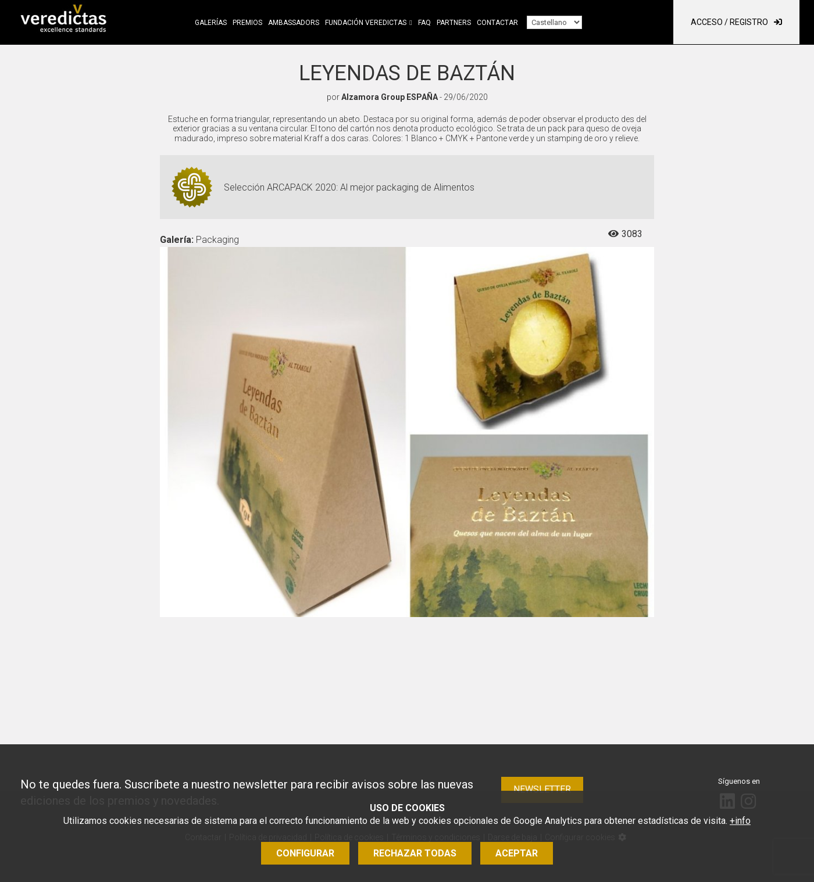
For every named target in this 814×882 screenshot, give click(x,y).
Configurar (305, 853)
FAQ (424, 23)
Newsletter (542, 789)
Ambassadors (293, 23)
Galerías (211, 23)
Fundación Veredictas (365, 23)
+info (740, 820)
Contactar (497, 23)
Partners (454, 23)
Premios (247, 23)
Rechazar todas (414, 853)
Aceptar (516, 853)
